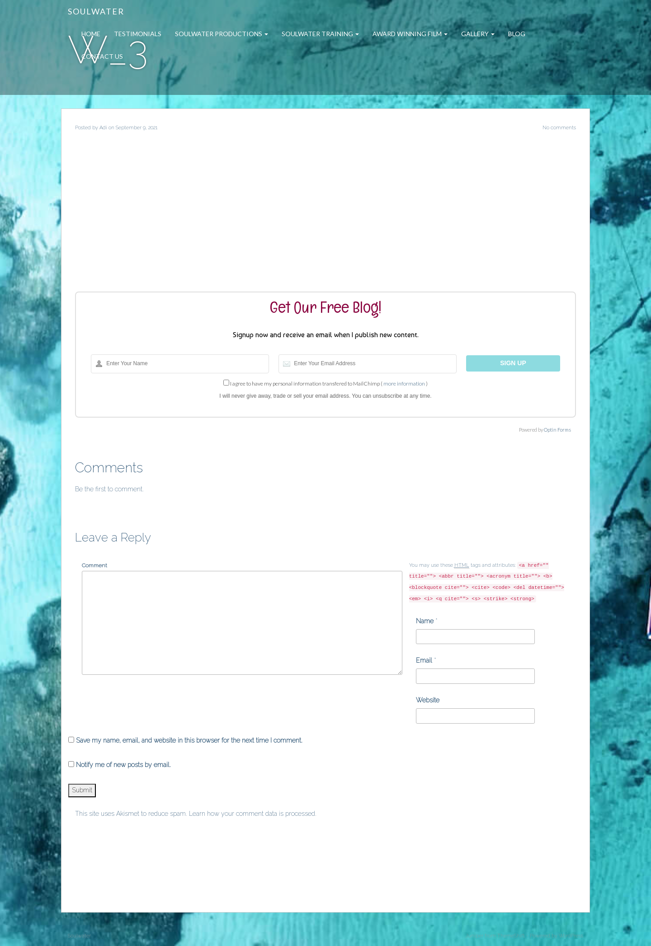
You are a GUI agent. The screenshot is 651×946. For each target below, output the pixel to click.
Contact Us (102, 56)
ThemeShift (511, 936)
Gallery (478, 34)
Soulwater (96, 11)
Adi (103, 128)
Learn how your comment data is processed (252, 813)
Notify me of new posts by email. (123, 764)
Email (424, 660)
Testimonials (137, 34)
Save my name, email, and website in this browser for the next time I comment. (189, 740)
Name (425, 621)
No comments (559, 128)
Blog (516, 34)
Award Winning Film (410, 34)
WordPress (571, 936)
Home (90, 34)
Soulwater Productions (221, 34)
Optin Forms (557, 430)
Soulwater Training (320, 34)
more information (404, 383)
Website (427, 700)
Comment (94, 565)
